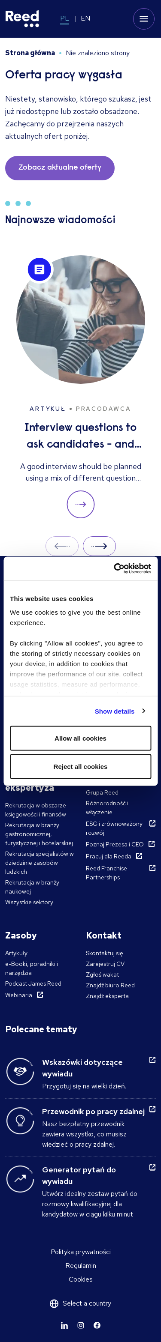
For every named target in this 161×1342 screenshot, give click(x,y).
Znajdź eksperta (107, 996)
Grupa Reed (102, 792)
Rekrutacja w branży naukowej (32, 887)
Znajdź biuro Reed (110, 985)
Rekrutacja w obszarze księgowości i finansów (35, 809)
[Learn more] (64, 1325)
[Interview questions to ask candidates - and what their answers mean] (80, 387)
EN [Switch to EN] (85, 18)
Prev (62, 545)
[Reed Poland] (22, 19)
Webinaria (18, 995)
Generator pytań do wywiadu (79, 1175)
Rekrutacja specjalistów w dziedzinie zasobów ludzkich (39, 863)
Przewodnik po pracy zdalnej (93, 1111)
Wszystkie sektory (29, 902)
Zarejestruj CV (105, 964)
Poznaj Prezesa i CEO (115, 844)
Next (99, 545)
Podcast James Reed (33, 983)
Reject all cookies (81, 766)
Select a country (87, 1303)
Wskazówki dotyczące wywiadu (82, 1068)
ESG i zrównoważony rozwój (114, 828)
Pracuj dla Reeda (108, 856)
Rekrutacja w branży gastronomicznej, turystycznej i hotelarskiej (39, 834)
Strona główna (30, 52)
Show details (115, 710)
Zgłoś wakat (102, 974)
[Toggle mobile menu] (144, 19)
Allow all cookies (80, 738)
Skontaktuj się (104, 953)
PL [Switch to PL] (64, 18)
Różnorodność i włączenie (107, 807)
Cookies (81, 1279)
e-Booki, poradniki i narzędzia (31, 968)
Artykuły (16, 953)
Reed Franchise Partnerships (106, 872)
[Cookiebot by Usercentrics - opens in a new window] (114, 568)
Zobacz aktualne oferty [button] (59, 168)
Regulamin (80, 1265)
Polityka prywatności (81, 1251)
